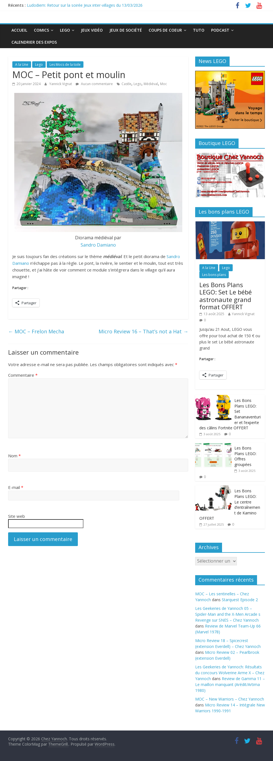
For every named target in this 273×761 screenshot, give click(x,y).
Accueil (19, 30)
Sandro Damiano (98, 245)
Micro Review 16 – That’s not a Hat (143, 331)
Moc (163, 83)
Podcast (220, 30)
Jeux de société (125, 30)
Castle (126, 83)
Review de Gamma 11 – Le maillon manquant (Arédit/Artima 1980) (230, 684)
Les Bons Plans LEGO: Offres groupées (245, 456)
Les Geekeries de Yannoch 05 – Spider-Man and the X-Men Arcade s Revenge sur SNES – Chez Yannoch (227, 614)
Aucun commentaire (94, 83)
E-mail (15, 487)
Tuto (198, 30)
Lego (65, 30)
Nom (14, 455)
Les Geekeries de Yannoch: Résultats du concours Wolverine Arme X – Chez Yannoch (229, 672)
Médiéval (151, 83)
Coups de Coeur (165, 30)
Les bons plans (214, 274)
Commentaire (23, 375)
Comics (41, 30)
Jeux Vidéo (92, 30)
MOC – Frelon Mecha (36, 331)
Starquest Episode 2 (240, 599)
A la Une (21, 64)
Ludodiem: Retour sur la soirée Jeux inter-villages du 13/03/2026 (85, 5)
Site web (16, 516)
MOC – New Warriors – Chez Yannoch (229, 699)
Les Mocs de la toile (65, 64)
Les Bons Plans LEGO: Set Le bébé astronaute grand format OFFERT (225, 295)
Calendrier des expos (34, 42)
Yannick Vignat (61, 83)
